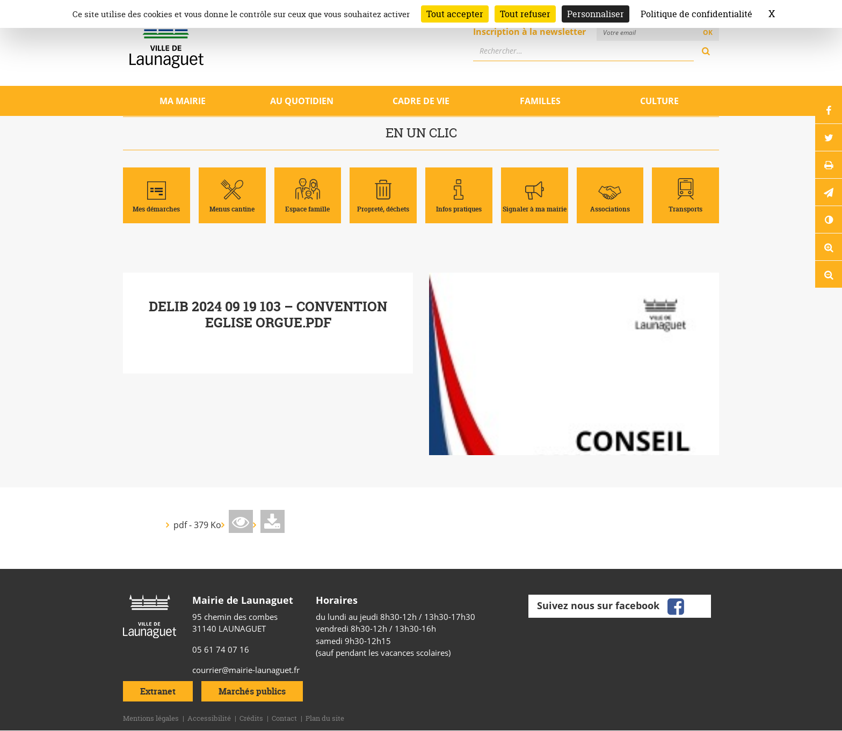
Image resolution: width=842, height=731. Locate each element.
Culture (659, 101)
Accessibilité (209, 718)
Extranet (158, 691)
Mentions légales (151, 718)
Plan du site (325, 718)
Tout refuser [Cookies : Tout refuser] (525, 14)
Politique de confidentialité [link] (696, 14)
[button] (828, 192)
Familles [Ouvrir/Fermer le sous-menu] (540, 101)
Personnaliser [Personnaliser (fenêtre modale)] (595, 14)
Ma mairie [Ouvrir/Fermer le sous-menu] (182, 101)
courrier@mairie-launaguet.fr (246, 669)
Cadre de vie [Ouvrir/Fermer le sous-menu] (421, 101)
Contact (284, 718)
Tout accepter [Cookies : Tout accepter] (454, 14)
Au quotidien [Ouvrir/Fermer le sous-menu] (301, 101)
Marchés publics (252, 691)
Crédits (251, 718)
